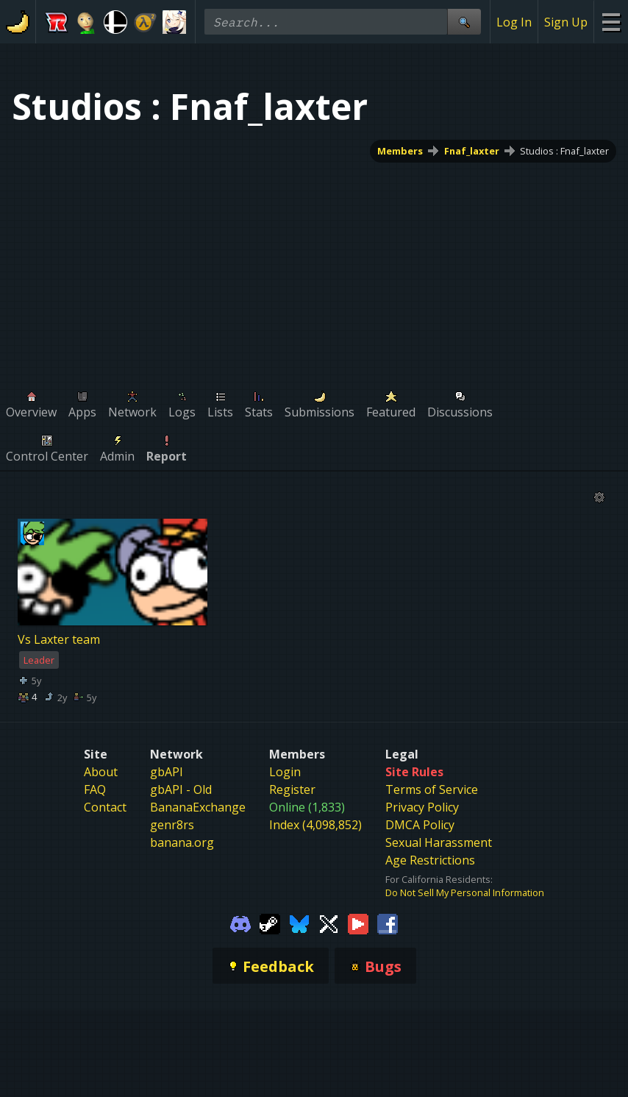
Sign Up (566, 22)
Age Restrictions (430, 860)
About (101, 772)
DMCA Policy (419, 825)
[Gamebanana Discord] (240, 923)
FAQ (95, 789)
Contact (105, 807)
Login (285, 772)
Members (400, 150)
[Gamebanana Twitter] (328, 923)
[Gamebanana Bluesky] (299, 923)
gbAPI (166, 772)
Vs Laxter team (59, 639)
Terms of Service (431, 789)
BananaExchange (198, 807)
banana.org (182, 842)
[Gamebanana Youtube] (358, 923)
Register (292, 789)
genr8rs (172, 825)
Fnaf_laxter (471, 150)
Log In (514, 22)
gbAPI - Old (181, 789)
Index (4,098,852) (315, 825)
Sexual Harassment (438, 842)
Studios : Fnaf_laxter (564, 150)
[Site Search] (464, 22)
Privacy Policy (422, 807)
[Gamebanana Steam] (270, 923)
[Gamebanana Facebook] (387, 923)
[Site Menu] (610, 21)
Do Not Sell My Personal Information (464, 892)
